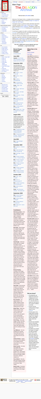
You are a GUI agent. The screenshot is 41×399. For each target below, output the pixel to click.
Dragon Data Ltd (5, 49)
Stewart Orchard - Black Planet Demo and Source (18, 100)
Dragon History (4, 48)
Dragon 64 (36, 20)
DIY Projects (4, 71)
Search (1, 93)
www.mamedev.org (18, 42)
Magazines (26, 26)
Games (3, 34)
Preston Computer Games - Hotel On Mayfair (18, 164)
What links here (5, 84)
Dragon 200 (14, 22)
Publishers (4, 38)
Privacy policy (20, 381)
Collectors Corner (5, 53)
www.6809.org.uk (29, 41)
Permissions (4, 43)
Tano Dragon (20, 22)
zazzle (30, 310)
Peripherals (4, 68)
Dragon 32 (32, 20)
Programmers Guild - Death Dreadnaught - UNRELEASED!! (19, 131)
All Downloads (16, 53)
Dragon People (4, 52)
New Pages (29, 54)
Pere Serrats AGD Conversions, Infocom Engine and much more (19, 59)
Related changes (5, 86)
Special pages (4, 87)
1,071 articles (28, 15)
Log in (38, 0)
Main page (4, 13)
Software (3, 23)
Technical (3, 81)
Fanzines (3, 78)
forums (13, 32)
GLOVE (32, 338)
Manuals (3, 76)
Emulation (4, 39)
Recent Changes (30, 52)
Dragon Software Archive (19, 28)
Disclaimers (23, 382)
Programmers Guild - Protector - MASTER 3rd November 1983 (19, 135)
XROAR (22, 41)
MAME (37, 41)
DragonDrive (4, 29)
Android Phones (5, 27)
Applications (4, 35)
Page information (5, 91)
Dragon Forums (5, 16)
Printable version (5, 88)
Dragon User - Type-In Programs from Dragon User (19, 111)
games (31, 28)
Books (22, 26)
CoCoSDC (4, 28)
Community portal (5, 14)
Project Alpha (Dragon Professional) (4, 63)
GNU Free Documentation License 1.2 (22, 380)
